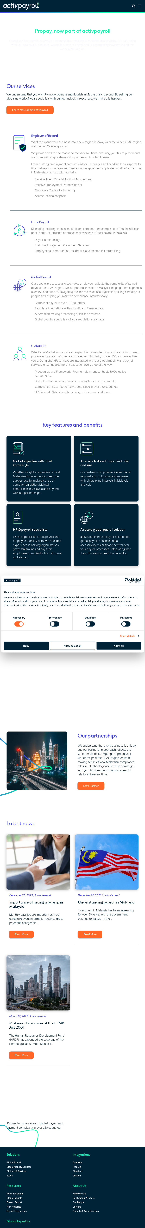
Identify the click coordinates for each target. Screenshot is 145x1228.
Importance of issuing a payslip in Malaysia (36, 903)
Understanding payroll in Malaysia (106, 901)
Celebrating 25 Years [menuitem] (84, 1197)
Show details (127, 636)
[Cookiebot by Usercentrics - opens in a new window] (127, 580)
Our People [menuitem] (78, 1201)
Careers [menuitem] (77, 1206)
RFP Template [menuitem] (13, 1206)
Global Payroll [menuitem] (13, 1162)
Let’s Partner (91, 785)
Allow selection (72, 645)
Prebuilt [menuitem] (77, 1166)
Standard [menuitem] (77, 1170)
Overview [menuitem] (77, 1162)
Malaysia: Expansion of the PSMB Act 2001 (36, 1024)
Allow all (119, 645)
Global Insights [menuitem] (14, 1197)
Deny (26, 645)
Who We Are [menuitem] (79, 1193)
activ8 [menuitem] (9, 1175)
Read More (21, 934)
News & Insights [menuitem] (14, 1193)
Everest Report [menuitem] (14, 1201)
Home (7, 17)
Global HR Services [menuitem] (16, 1170)
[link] (139, 6)
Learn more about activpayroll (30, 109)
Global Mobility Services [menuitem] (18, 1166)
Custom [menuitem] (77, 1175)
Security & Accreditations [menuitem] (86, 1210)
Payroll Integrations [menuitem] (16, 1210)
